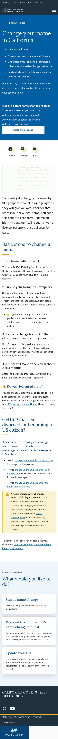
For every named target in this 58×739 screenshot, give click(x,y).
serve (5, 351)
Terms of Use (8, 722)
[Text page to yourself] (35, 152)
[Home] (26, 10)
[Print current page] (11, 152)
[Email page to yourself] (23, 152)
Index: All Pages (14, 22)
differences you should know (22, 404)
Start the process (23, 129)
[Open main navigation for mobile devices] (54, 10)
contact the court (35, 87)
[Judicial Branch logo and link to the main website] (29, 3)
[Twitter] (4, 708)
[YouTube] (12, 708)
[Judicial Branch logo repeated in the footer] (29, 716)
